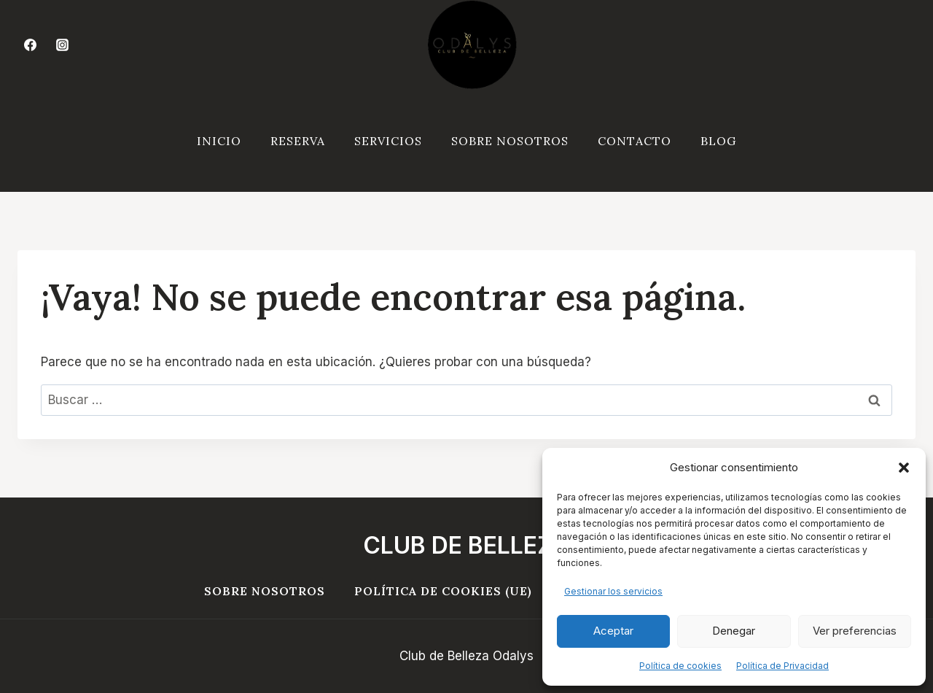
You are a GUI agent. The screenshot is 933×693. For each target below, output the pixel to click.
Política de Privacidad (782, 665)
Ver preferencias (855, 631)
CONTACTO (634, 140)
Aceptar (613, 631)
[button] (904, 467)
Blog (718, 140)
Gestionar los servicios (613, 591)
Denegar (733, 631)
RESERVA (297, 140)
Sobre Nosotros (264, 591)
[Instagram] (62, 45)
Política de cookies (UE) (443, 591)
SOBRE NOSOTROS (510, 140)
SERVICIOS (388, 140)
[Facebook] (29, 45)
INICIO (219, 140)
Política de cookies (680, 665)
